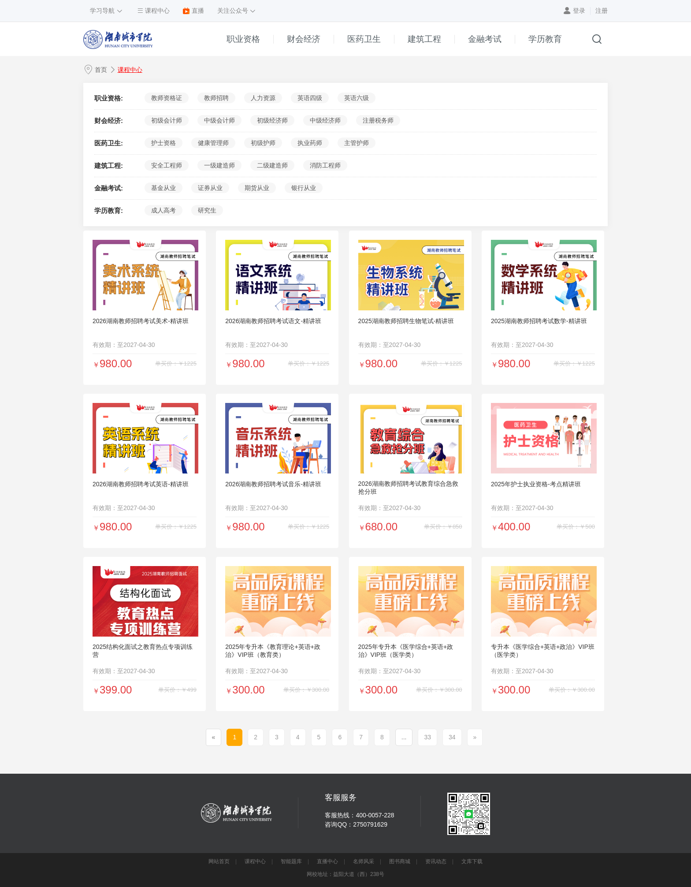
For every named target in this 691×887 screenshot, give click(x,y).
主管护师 (356, 142)
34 (452, 737)
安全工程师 (166, 165)
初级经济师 (272, 120)
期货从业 (257, 187)
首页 (101, 69)
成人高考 (163, 210)
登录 (579, 10)
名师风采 (363, 861)
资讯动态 (435, 861)
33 (427, 737)
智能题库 (291, 861)
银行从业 (303, 187)
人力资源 (263, 97)
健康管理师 (213, 142)
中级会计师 (219, 120)
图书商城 (399, 861)
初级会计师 (166, 120)
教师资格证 (166, 97)
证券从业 (210, 187)
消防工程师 (325, 165)
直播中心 (327, 861)
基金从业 (163, 187)
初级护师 (263, 142)
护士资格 (163, 142)
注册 (601, 10)
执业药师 (309, 142)
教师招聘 (216, 97)
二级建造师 (272, 165)
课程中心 (130, 69)
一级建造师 (219, 165)
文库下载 (472, 861)
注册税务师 (378, 120)
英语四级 (309, 97)
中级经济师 (325, 120)
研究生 (207, 210)
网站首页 (219, 861)
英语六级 (356, 97)
